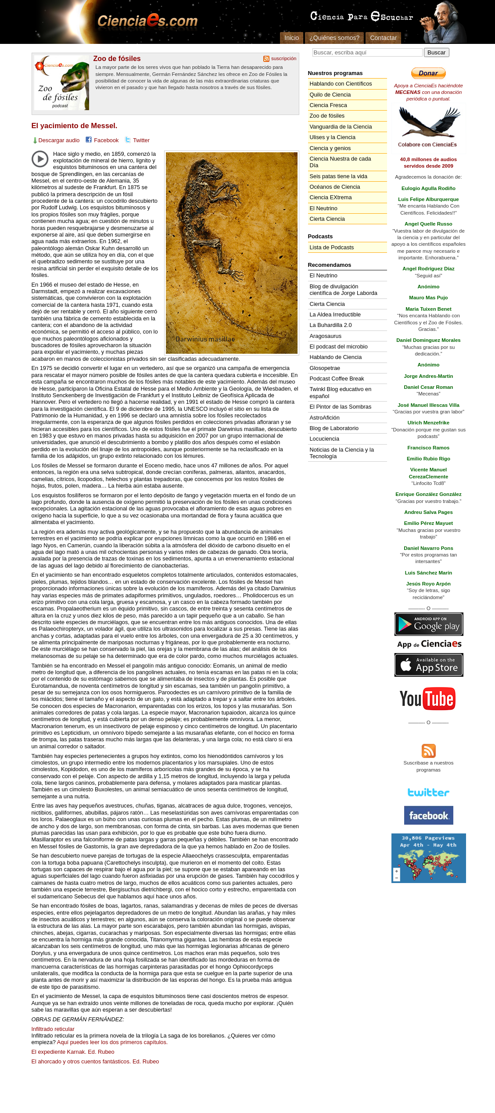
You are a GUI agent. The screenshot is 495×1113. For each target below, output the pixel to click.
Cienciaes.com (145, 22)
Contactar (383, 37)
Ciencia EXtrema (331, 197)
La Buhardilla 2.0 (331, 325)
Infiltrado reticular (53, 1029)
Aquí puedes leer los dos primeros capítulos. (112, 1042)
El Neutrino (323, 208)
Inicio (291, 37)
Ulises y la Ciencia (333, 137)
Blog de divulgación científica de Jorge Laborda (343, 289)
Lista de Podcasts (332, 247)
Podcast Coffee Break (337, 378)
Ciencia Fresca (328, 105)
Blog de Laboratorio (334, 428)
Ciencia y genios (330, 148)
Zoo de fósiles (117, 58)
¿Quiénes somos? (334, 37)
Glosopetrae (325, 368)
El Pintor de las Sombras (341, 406)
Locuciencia (325, 438)
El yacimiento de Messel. (75, 126)
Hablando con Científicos (341, 83)
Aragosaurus (326, 336)
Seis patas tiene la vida (339, 176)
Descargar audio (59, 140)
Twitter (141, 140)
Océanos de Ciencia (335, 186)
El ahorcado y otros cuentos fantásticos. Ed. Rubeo (95, 1061)
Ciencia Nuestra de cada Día (340, 162)
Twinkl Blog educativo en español (341, 392)
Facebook (106, 140)
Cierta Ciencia (327, 218)
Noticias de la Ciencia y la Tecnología (342, 453)
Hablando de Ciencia (336, 357)
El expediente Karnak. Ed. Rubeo (73, 1051)
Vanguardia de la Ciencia (341, 126)
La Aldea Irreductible (335, 314)
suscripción (284, 58)
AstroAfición (325, 417)
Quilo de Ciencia (330, 94)
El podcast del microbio (339, 346)
